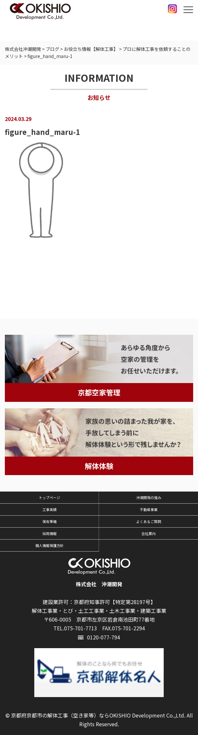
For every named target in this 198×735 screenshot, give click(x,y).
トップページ (49, 497)
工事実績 (49, 509)
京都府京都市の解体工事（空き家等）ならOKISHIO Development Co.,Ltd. (98, 715)
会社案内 (148, 533)
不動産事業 (149, 509)
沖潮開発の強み (148, 497)
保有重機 (49, 521)
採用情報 (49, 533)
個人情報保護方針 (49, 545)
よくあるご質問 (148, 521)
